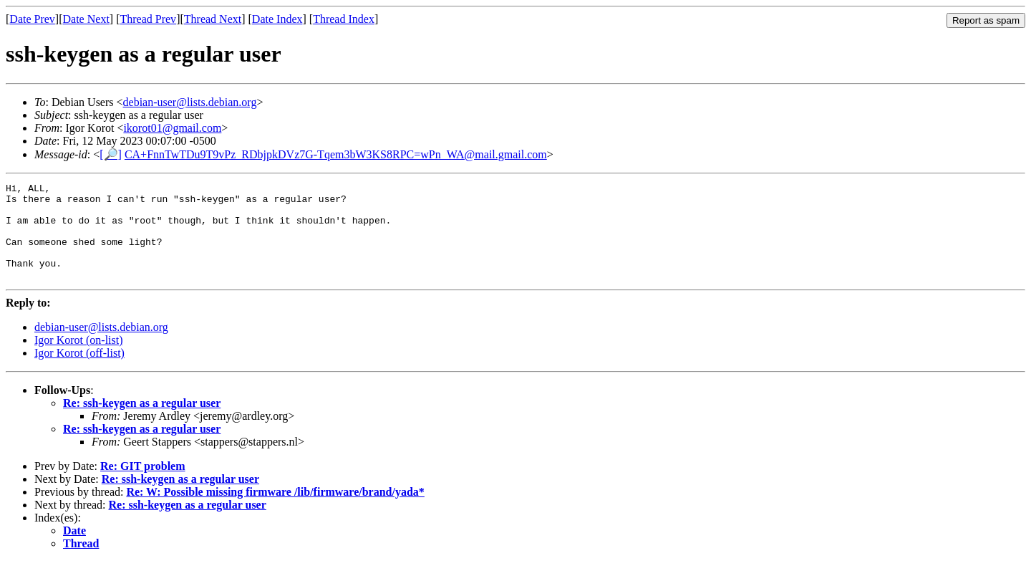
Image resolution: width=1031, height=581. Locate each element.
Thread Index (343, 19)
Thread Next (212, 19)
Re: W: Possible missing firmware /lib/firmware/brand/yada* (275, 511)
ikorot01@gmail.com (172, 128)
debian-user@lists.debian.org (190, 102)
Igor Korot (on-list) (78, 359)
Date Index (277, 19)
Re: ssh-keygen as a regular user (142, 422)
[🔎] (111, 154)
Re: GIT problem (142, 485)
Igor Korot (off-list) (79, 372)
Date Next (86, 19)
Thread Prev (148, 19)
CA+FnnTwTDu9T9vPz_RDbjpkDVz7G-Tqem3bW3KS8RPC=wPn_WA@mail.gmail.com (336, 154)
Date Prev (32, 19)
